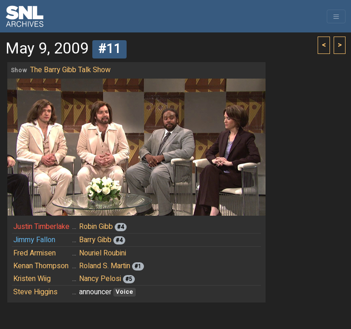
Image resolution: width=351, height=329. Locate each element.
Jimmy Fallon (34, 239)
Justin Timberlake (41, 226)
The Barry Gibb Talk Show (70, 69)
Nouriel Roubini (102, 253)
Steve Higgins (35, 292)
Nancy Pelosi (100, 278)
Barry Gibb (95, 239)
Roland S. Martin (104, 265)
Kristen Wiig (32, 278)
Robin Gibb (96, 226)
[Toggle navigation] (336, 16)
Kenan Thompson (41, 265)
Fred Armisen (34, 253)
